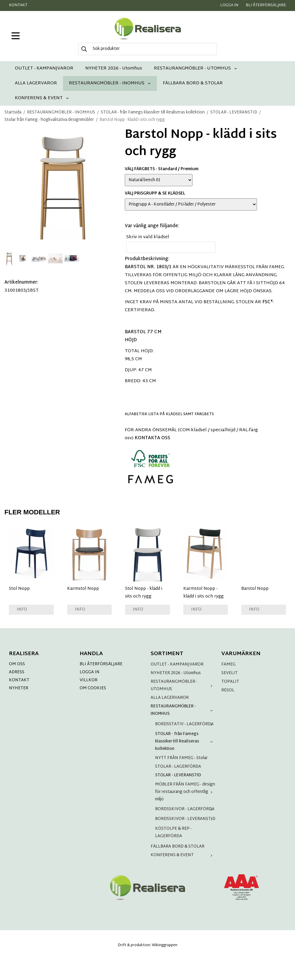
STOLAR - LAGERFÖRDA (178, 766)
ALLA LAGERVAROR (36, 83)
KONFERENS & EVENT (42, 98)
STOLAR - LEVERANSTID (178, 775)
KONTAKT (19, 680)
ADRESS (16, 672)
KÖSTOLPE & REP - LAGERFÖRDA (173, 832)
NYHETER (18, 688)
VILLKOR (88, 680)
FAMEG (228, 664)
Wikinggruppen (164, 945)
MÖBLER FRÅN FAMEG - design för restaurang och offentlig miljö (185, 792)
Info (22, 609)
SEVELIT (229, 673)
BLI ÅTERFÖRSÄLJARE (101, 664)
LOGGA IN (90, 672)
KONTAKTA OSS (152, 438)
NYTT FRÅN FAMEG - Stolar (181, 758)
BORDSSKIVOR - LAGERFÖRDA (185, 809)
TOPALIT (230, 681)
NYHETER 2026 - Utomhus (113, 68)
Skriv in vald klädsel (147, 237)
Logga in (229, 5)
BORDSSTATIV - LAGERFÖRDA (185, 724)
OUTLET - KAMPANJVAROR (44, 68)
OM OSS (17, 664)
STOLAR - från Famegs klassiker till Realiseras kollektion (185, 741)
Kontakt (18, 5)
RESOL (227, 690)
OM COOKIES (93, 688)
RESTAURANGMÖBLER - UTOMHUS (195, 68)
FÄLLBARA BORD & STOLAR (193, 83)
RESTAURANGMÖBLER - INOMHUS (110, 83)
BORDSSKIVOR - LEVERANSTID (185, 819)
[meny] (15, 35)
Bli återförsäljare (266, 5)
